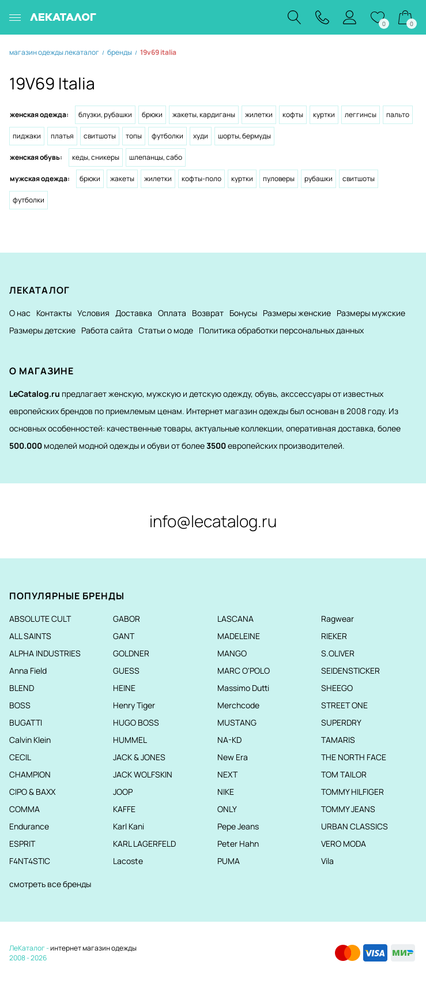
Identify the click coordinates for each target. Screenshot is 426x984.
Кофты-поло (201, 178)
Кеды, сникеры (95, 157)
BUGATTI (25, 722)
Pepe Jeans (238, 826)
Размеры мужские (371, 312)
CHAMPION (30, 774)
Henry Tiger (134, 705)
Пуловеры (279, 178)
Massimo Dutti (243, 687)
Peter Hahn (238, 843)
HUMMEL (130, 739)
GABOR (126, 618)
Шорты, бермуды (244, 136)
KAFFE (124, 808)
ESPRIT (22, 843)
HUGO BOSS (136, 722)
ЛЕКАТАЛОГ (63, 17)
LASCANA (235, 618)
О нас (20, 312)
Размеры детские (42, 330)
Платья (62, 136)
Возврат (208, 312)
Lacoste (128, 860)
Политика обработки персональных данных (281, 330)
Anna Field (28, 670)
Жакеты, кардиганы (203, 114)
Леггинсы (360, 114)
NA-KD (229, 739)
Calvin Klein (30, 739)
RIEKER (334, 635)
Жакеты (122, 178)
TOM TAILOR (344, 774)
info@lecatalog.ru (213, 521)
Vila (327, 860)
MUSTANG (237, 722)
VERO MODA (343, 843)
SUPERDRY (341, 722)
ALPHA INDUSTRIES (45, 653)
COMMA (24, 808)
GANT (123, 635)
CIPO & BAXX (32, 791)
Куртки (324, 114)
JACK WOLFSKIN (142, 774)
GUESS (126, 670)
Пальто (397, 114)
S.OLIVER (338, 653)
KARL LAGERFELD (144, 843)
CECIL (20, 757)
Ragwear (337, 618)
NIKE (225, 791)
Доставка (133, 312)
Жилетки (259, 114)
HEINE (124, 687)
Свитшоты (100, 136)
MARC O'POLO (243, 670)
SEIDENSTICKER (350, 670)
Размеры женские (297, 312)
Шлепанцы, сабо (155, 157)
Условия (93, 312)
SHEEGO (337, 687)
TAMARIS (338, 739)
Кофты (292, 114)
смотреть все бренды (50, 883)
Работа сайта (107, 330)
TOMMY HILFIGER (352, 791)
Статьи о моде (165, 330)
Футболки (167, 136)
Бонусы (243, 312)
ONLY (227, 808)
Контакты (53, 312)
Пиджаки (27, 136)
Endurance (29, 826)
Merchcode (238, 705)
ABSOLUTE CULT (40, 618)
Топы (134, 136)
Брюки (152, 114)
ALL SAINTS (30, 635)
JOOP (123, 791)
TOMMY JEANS (348, 808)
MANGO (232, 653)
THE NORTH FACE (353, 757)
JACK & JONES (139, 757)
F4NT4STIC (29, 860)
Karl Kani (128, 826)
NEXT (227, 774)
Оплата (172, 312)
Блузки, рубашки (105, 114)
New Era (232, 757)
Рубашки (318, 178)
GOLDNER (131, 653)
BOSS (20, 705)
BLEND (21, 687)
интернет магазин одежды (93, 948)
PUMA (228, 860)
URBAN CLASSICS (354, 826)
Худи (200, 136)
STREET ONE (344, 705)
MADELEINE (238, 635)
